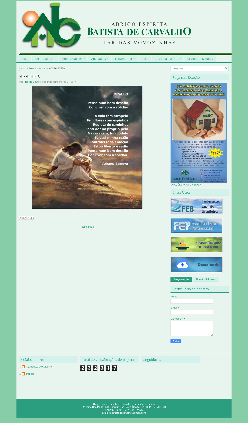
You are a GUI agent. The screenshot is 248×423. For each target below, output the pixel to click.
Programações (74, 57)
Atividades (101, 57)
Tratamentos (126, 57)
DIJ (146, 57)
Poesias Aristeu (37, 68)
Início (24, 68)
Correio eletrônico (206, 279)
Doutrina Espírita (169, 57)
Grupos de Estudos (200, 58)
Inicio (24, 58)
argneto (30, 373)
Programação (181, 279)
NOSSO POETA (29, 76)
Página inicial (87, 226)
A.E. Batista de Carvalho (39, 366)
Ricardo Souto (32, 81)
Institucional (46, 57)
